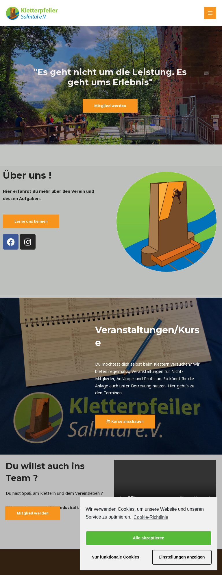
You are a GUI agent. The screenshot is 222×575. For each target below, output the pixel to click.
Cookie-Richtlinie (151, 517)
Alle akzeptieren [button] (148, 538)
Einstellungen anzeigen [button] (182, 557)
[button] (110, 106)
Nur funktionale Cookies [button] (116, 557)
